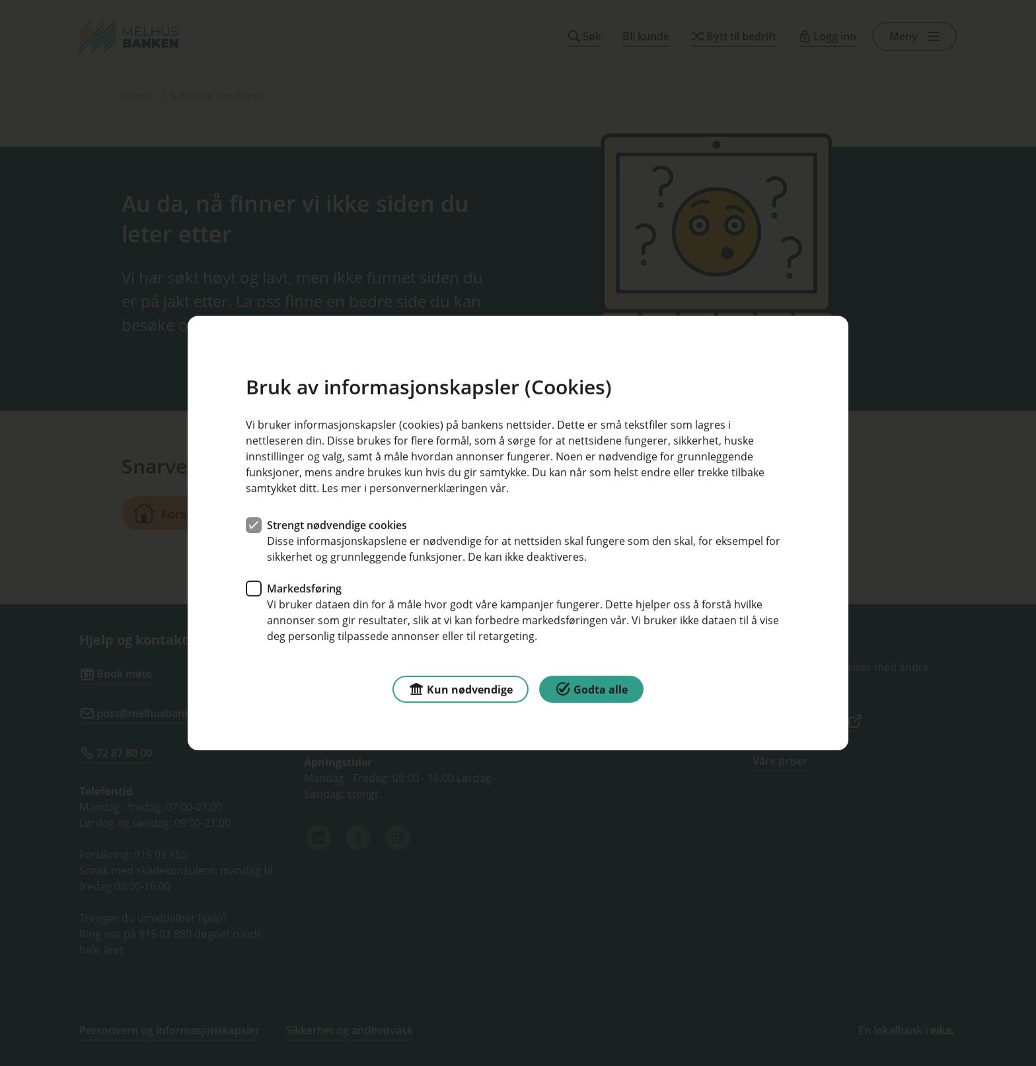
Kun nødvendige (460, 688)
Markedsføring (304, 588)
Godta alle (591, 688)
